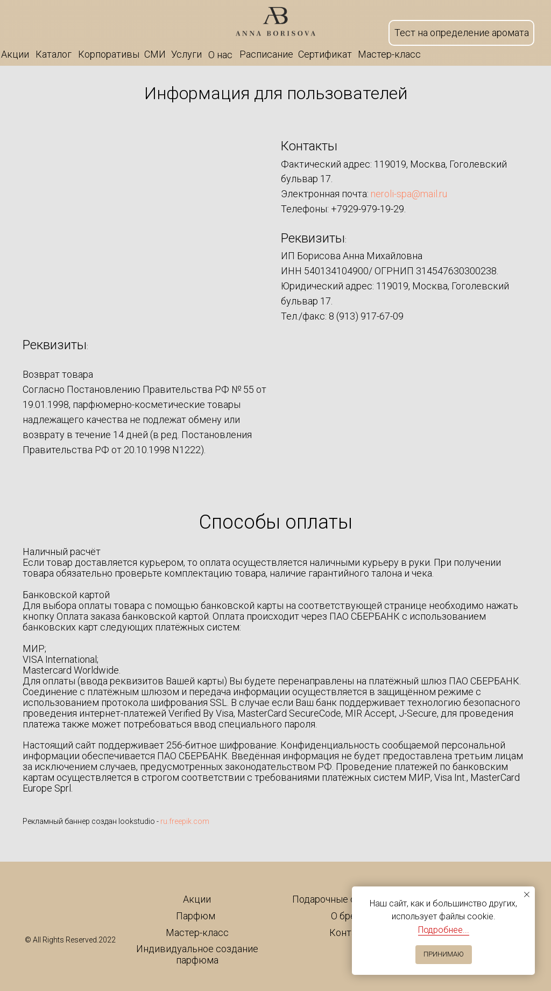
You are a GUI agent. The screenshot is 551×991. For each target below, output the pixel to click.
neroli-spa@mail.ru (409, 193)
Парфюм (195, 915)
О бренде (351, 915)
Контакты (351, 932)
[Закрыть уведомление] (526, 894)
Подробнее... (443, 930)
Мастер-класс (197, 932)
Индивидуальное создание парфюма (197, 954)
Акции (197, 899)
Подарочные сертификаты (351, 899)
